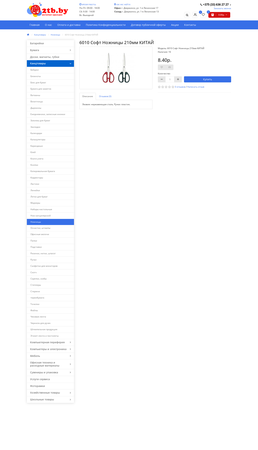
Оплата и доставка (68, 25)
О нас (48, 25)
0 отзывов (180, 86)
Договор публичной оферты (148, 25)
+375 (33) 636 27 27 (214, 4)
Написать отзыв (195, 86)
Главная (35, 25)
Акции (175, 25)
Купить (207, 79)
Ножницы (55, 34)
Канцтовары (40, 34)
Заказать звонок (222, 8)
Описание (87, 96)
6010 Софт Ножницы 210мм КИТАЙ (81, 34)
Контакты (190, 25)
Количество (164, 73)
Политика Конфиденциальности (106, 25)
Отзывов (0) (105, 96)
